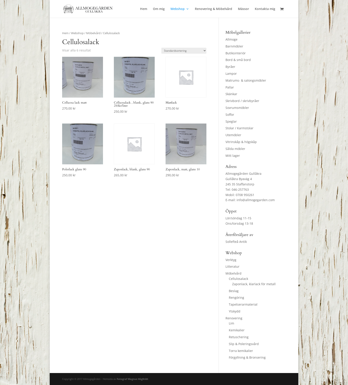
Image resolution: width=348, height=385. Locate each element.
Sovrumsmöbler (237, 108)
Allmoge (231, 39)
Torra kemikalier (241, 351)
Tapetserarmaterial (243, 304)
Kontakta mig (265, 9)
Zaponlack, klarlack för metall (254, 284)
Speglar (231, 121)
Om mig (159, 9)
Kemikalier (237, 330)
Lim (231, 323)
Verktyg (230, 260)
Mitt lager (232, 155)
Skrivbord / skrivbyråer (242, 101)
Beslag (234, 291)
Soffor (229, 114)
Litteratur (232, 266)
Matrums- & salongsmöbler (245, 80)
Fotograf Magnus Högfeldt (132, 379)
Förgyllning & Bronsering (247, 357)
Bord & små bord (238, 60)
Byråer (230, 67)
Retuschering (239, 337)
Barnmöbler (234, 46)
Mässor (243, 9)
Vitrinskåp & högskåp (241, 142)
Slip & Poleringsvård (244, 344)
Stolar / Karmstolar (239, 128)
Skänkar (231, 94)
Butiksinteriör (235, 53)
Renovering (233, 318)
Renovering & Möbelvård (213, 9)
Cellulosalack (238, 279)
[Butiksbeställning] (183, 51)
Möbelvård (93, 33)
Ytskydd (234, 311)
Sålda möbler (235, 149)
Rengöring (236, 297)
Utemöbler (233, 135)
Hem (143, 9)
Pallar (229, 87)
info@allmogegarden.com (256, 200)
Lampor (231, 73)
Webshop (177, 9)
